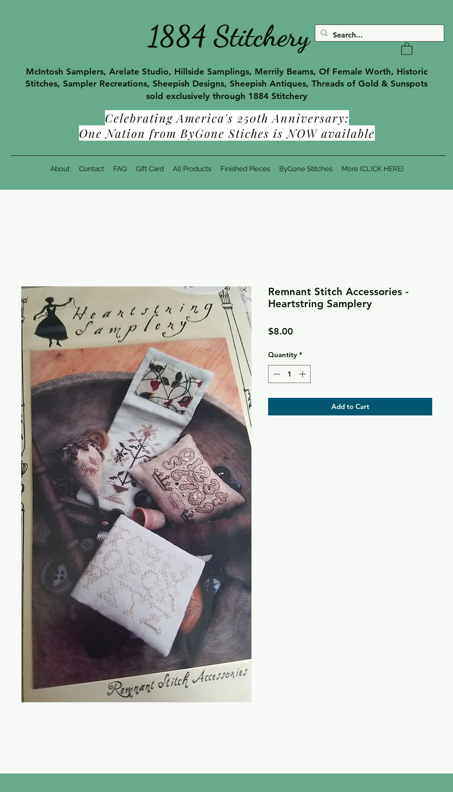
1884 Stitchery (229, 36)
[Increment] (303, 374)
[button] (406, 48)
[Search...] (378, 35)
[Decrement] (275, 374)
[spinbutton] (289, 374)
